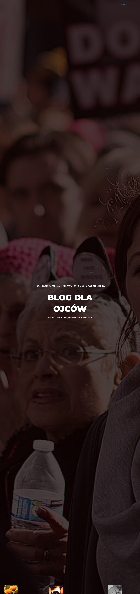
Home (123, 5)
